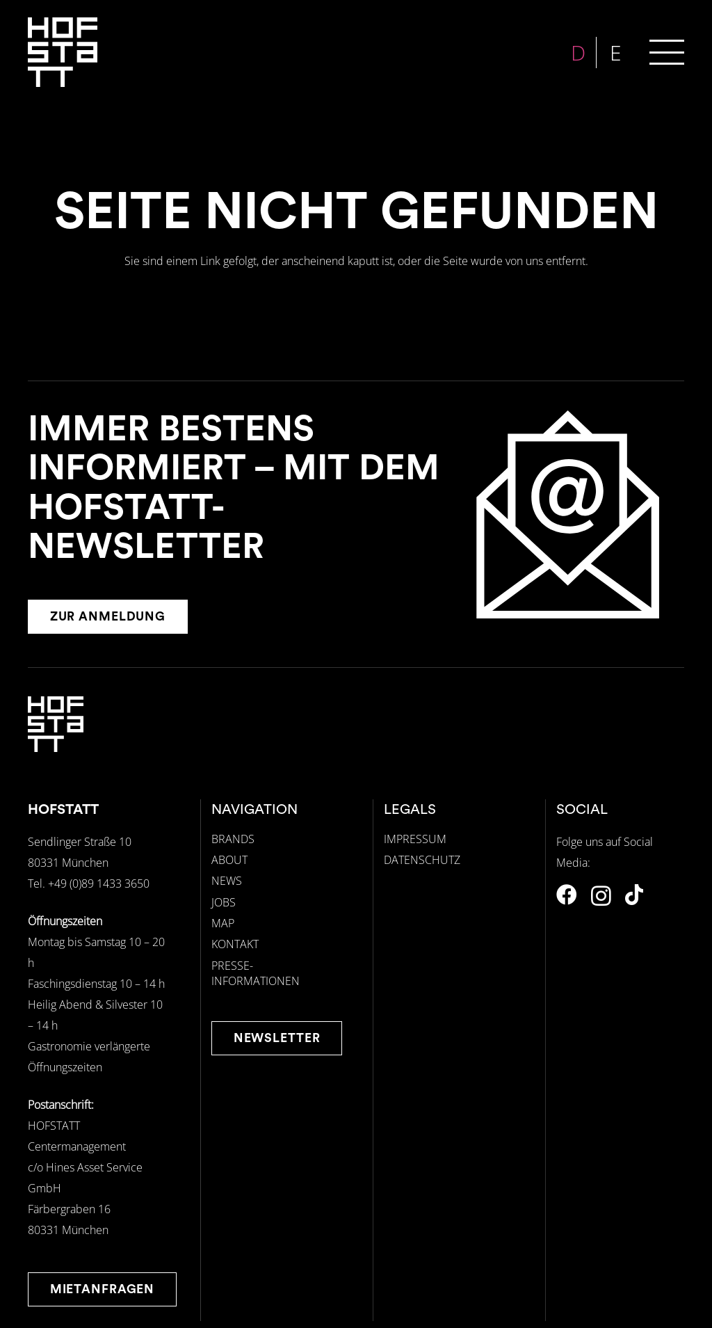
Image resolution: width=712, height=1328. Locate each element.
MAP (222, 923)
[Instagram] (601, 895)
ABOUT (229, 859)
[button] (666, 52)
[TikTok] (634, 894)
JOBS (223, 902)
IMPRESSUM (415, 839)
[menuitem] (580, 52)
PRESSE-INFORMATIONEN (255, 973)
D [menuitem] (580, 52)
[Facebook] (566, 894)
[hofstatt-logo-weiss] (62, 52)
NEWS (226, 880)
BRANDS (232, 839)
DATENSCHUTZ (422, 859)
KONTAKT (235, 944)
